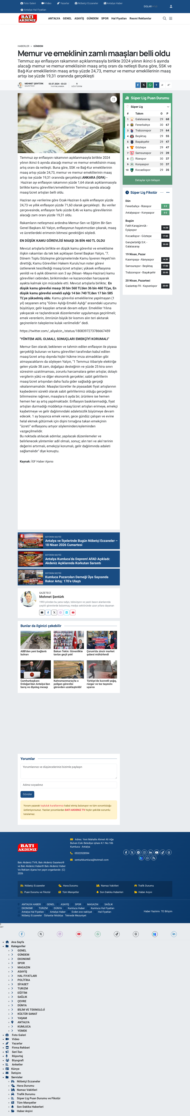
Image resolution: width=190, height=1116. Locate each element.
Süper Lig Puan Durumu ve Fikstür (35, 1098)
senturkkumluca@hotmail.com (92, 859)
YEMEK (19, 1030)
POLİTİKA (20, 980)
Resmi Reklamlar (140, 18)
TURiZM (41, 908)
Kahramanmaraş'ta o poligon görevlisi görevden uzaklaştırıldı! (67, 684)
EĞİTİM (19, 992)
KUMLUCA (21, 1026)
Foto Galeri (28, 3)
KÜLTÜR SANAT (24, 1013)
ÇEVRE (18, 1001)
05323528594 (82, 853)
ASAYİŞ (79, 18)
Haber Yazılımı (152, 911)
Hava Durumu (68, 885)
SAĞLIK (106, 904)
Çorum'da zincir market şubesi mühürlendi (100, 653)
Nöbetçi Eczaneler (86, 3)
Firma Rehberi (18, 1047)
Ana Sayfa (15, 942)
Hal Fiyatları (119, 18)
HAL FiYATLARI (24, 975)
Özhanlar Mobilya (53, 915)
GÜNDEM (92, 18)
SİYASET (20, 984)
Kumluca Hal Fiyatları (100, 908)
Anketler (14, 1064)
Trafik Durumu (144, 885)
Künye (12, 1068)
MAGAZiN (90, 904)
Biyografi (15, 1060)
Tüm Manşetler (68, 892)
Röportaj (14, 1056)
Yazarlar (63, 3)
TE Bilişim (166, 911)
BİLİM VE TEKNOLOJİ (28, 1009)
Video (46, 3)
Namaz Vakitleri (107, 885)
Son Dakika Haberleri (109, 892)
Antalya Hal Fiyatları (33, 9)
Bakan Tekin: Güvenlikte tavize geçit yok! (68, 653)
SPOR (105, 18)
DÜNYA (56, 908)
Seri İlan (14, 1052)
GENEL (67, 18)
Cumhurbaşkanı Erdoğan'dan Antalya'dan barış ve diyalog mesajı (35, 684)
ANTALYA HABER (29, 904)
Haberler (23, 46)
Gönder (27, 794)
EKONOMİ (25, 908)
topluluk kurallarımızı (52, 805)
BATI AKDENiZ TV (75, 809)
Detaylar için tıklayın (147, 180)
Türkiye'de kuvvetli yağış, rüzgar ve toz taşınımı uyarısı (102, 684)
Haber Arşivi (143, 892)
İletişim (13, 1073)
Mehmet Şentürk (51, 597)
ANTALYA (54, 18)
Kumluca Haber (74, 908)
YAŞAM (19, 1018)
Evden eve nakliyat (80, 911)
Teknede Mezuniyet (75, 915)
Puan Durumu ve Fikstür (36, 892)
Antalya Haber (113, 3)
